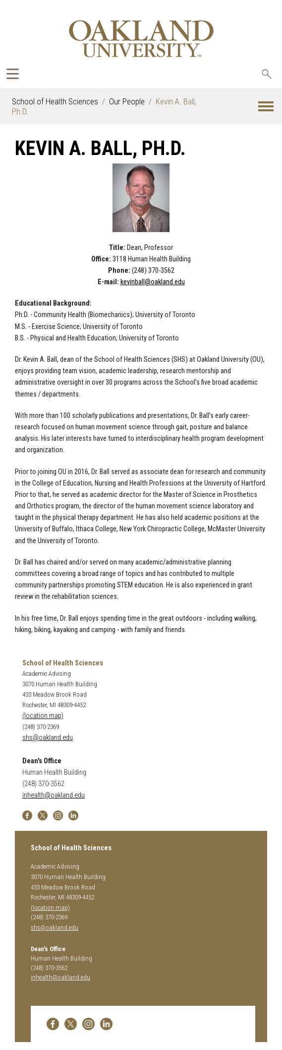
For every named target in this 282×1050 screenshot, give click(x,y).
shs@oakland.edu (47, 737)
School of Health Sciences (55, 101)
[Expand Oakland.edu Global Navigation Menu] (12, 73)
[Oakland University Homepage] (141, 38)
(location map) (42, 716)
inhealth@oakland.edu (53, 795)
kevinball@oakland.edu (152, 282)
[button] (266, 106)
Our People (127, 101)
